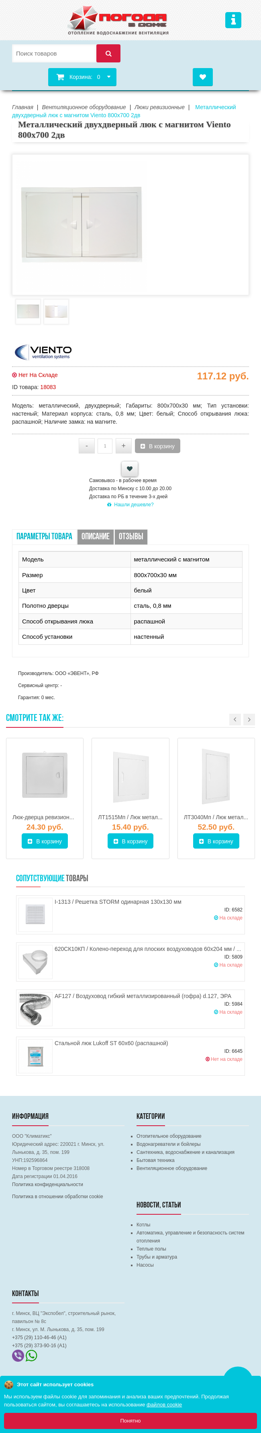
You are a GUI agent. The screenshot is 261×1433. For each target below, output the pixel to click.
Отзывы (131, 537)
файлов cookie (164, 1405)
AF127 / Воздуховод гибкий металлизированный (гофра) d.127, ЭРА (143, 996)
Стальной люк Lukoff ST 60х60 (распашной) (111, 1043)
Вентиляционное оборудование (172, 1168)
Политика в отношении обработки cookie (57, 1196)
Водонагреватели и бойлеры (169, 1144)
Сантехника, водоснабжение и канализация (185, 1152)
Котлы (143, 1225)
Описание (96, 537)
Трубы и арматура (157, 1257)
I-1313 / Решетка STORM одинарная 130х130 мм (118, 902)
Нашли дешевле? (130, 504)
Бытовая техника (156, 1160)
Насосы (145, 1265)
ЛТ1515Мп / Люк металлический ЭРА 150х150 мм (162, 817)
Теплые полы (151, 1249)
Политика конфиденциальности (47, 1184)
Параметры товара (44, 537)
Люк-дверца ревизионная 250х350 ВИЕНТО (69, 817)
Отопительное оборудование (169, 1136)
